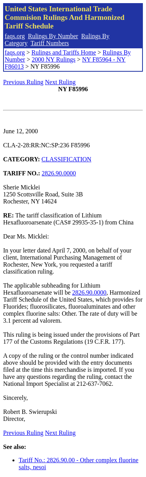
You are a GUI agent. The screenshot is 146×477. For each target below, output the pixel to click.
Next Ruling (60, 82)
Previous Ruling (23, 82)
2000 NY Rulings (53, 59)
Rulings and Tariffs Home (64, 52)
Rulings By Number (53, 36)
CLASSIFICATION (66, 159)
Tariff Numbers (49, 43)
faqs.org (15, 36)
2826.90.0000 (59, 173)
